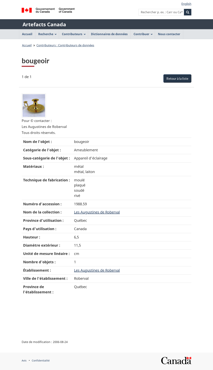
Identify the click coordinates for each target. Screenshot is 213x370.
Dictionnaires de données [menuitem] (109, 34)
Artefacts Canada (44, 24)
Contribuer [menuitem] (143, 34)
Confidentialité (41, 360)
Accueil (27, 45)
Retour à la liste (177, 78)
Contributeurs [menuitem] (74, 34)
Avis (24, 360)
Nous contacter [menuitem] (169, 34)
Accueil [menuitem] (27, 34)
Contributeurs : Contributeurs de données (65, 45)
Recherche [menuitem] (47, 34)
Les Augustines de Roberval (97, 212)
